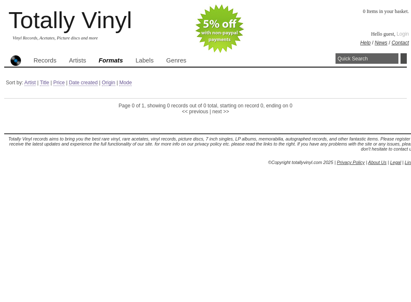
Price (59, 83)
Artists (77, 60)
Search (404, 58)
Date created (83, 83)
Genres (176, 60)
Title (44, 83)
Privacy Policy (350, 162)
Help (365, 43)
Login (403, 34)
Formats (111, 60)
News (381, 43)
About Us (377, 162)
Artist (30, 83)
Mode (125, 83)
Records (45, 60)
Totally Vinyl (70, 20)
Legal (395, 162)
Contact (400, 43)
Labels (144, 60)
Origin (108, 83)
